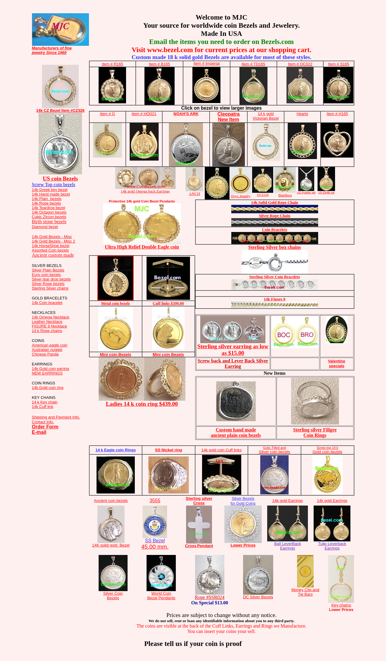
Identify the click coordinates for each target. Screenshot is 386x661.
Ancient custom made (53, 255)
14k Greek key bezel (50, 189)
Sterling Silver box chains (274, 247)
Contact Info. (43, 422)
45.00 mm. (155, 544)
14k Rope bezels (46, 203)
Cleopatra (228, 114)
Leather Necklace (47, 321)
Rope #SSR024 (209, 597)
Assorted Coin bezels (50, 250)
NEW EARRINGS (47, 373)
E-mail (39, 432)
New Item (228, 119)
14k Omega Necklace (50, 317)
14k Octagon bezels (49, 212)
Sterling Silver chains (50, 288)
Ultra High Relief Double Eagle (142, 246)
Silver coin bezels (274, 449)
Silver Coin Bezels (112, 595)
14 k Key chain (45, 402)
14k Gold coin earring (50, 368)
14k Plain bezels (47, 198)
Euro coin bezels (46, 274)
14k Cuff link (42, 406)
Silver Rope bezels (48, 283)
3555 (155, 500)
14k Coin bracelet (47, 302)
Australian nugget (47, 349)
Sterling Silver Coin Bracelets (274, 276)
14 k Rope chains (47, 330)
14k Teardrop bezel (48, 207)
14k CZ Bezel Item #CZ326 (60, 110)
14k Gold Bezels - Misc (52, 236)
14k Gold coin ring (48, 387)
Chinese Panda (45, 354)
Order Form (45, 426)
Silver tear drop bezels (51, 279)
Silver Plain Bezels (48, 270)
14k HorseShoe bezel (50, 245)
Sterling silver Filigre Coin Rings (315, 432)
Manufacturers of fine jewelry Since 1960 (52, 50)
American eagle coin (50, 345)
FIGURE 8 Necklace (49, 326)
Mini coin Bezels (115, 354)
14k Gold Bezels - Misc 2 (53, 241)
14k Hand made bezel (51, 194)
